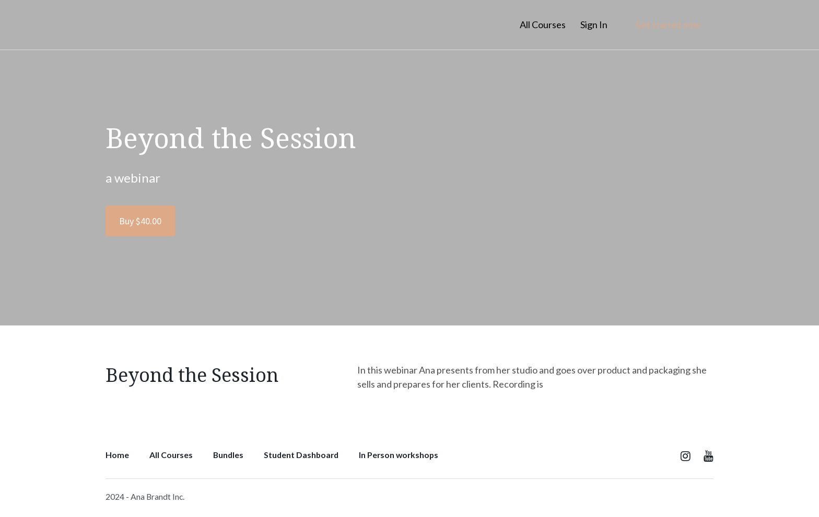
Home (117, 455)
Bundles (228, 455)
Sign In (593, 24)
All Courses (543, 24)
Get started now (668, 25)
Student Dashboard (301, 455)
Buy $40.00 (140, 221)
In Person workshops (398, 455)
